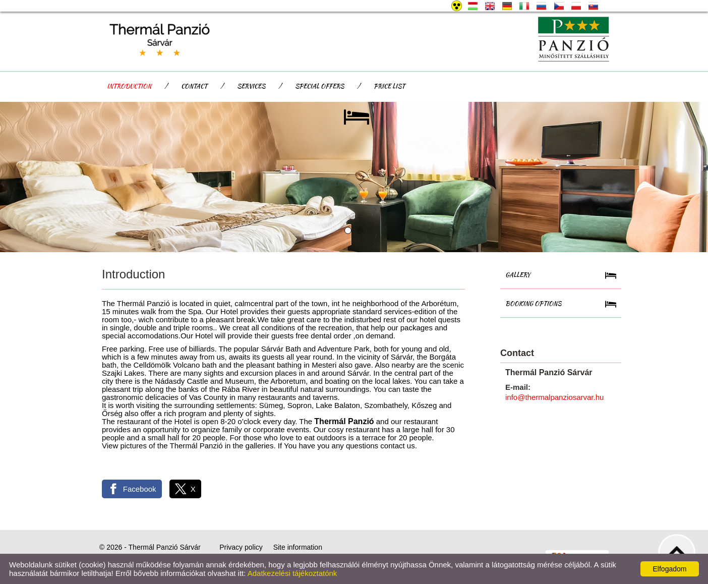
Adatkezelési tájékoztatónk (292, 573)
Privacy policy (241, 547)
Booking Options (533, 303)
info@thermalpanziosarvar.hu (554, 397)
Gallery (517, 274)
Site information (297, 547)
